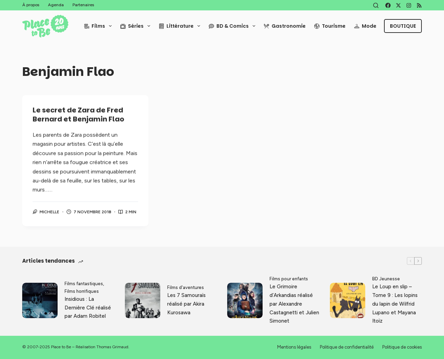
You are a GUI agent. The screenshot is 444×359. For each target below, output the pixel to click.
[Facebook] (388, 5)
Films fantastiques (84, 283)
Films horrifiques (82, 291)
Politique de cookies (402, 347)
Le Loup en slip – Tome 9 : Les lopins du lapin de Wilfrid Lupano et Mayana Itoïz (395, 303)
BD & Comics (233, 26)
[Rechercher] (375, 5)
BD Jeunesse (386, 278)
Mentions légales (294, 347)
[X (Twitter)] (398, 5)
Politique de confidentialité (347, 347)
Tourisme (329, 26)
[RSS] (419, 5)
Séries (136, 26)
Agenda (56, 4)
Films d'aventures (185, 287)
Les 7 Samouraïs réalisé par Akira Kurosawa (186, 304)
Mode (365, 26)
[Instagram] (408, 5)
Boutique (403, 26)
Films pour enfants (289, 278)
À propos (30, 4)
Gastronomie (285, 26)
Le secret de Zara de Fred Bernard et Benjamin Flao (78, 115)
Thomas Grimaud (112, 346)
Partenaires (83, 4)
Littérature (181, 26)
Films (99, 26)
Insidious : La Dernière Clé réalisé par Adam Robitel (88, 307)
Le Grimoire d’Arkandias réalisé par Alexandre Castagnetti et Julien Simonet (294, 303)
